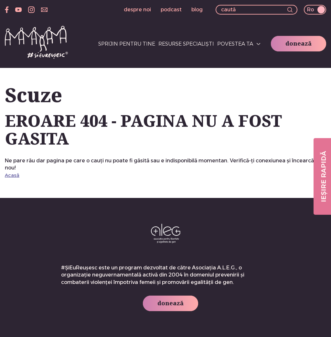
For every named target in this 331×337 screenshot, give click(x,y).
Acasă (12, 175)
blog (197, 9)
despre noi (137, 9)
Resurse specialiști (186, 44)
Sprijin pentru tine (126, 44)
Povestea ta (235, 44)
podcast (171, 9)
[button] (290, 10)
